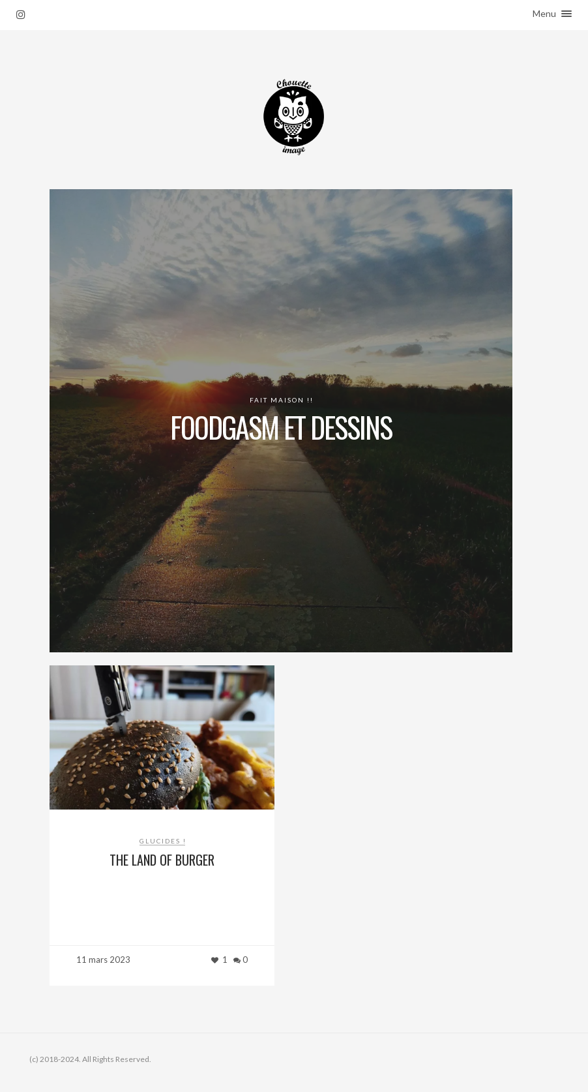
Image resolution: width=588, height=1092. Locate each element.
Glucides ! (163, 841)
